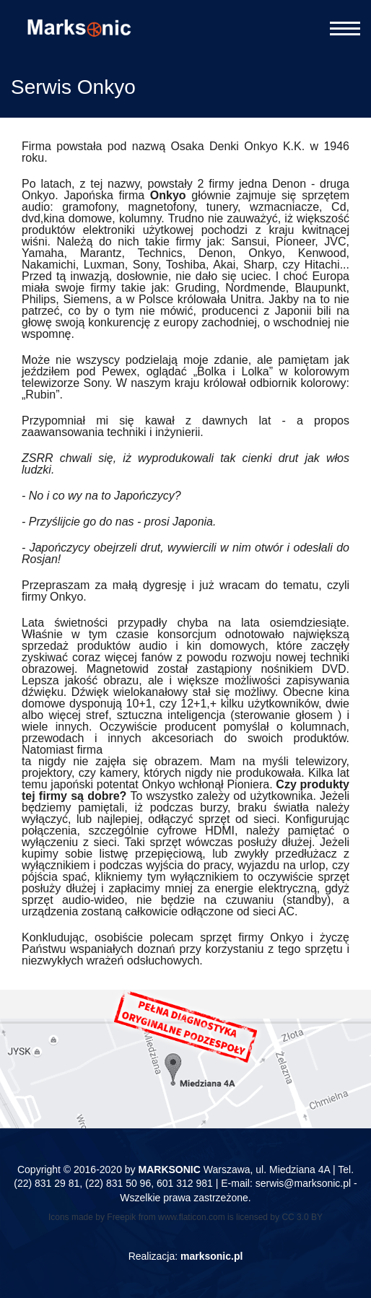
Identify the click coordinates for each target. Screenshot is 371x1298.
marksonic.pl (211, 1256)
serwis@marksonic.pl (303, 1183)
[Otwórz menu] (345, 29)
